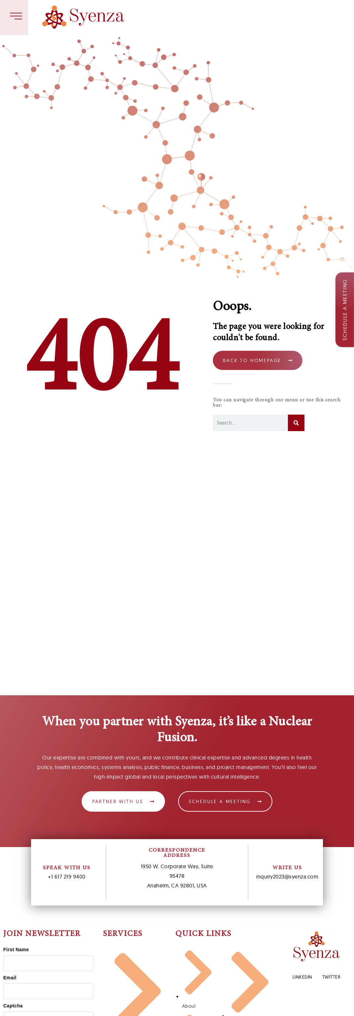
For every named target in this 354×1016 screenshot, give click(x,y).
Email (10, 977)
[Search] (296, 423)
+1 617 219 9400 (67, 876)
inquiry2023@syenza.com (287, 876)
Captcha (13, 1005)
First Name (16, 949)
